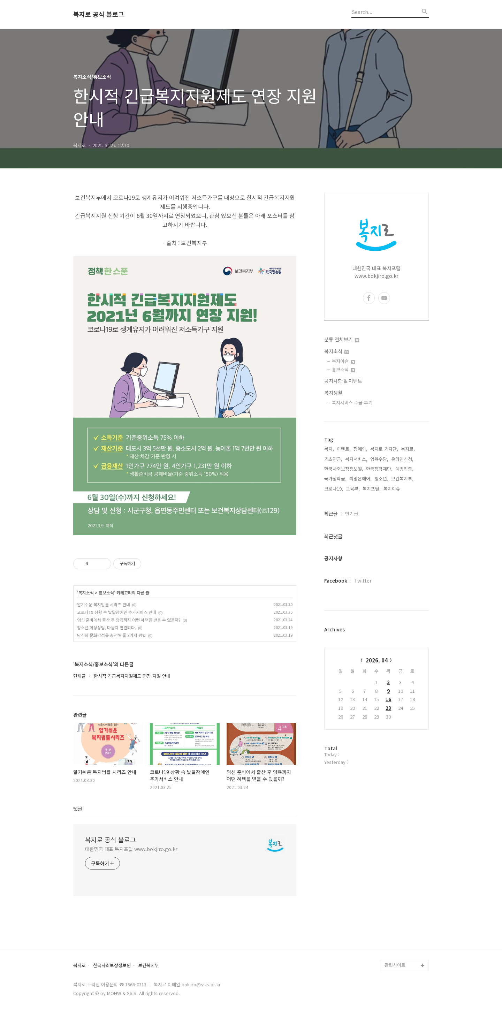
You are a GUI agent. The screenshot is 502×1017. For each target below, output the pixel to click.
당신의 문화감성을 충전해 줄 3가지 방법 (111, 635)
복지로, (408, 449)
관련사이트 (395, 965)
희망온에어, (360, 478)
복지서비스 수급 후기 (352, 402)
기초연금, (333, 459)
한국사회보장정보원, (343, 468)
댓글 (77, 808)
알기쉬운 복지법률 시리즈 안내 (103, 604)
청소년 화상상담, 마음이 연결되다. (106, 627)
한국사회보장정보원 (112, 965)
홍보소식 (106, 592)
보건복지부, (402, 478)
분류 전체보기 (341, 339)
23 (388, 708)
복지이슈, (392, 488)
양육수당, (379, 459)
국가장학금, (335, 478)
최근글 (331, 513)
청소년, (381, 478)
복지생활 (333, 392)
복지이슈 (343, 361)
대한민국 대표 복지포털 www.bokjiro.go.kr (131, 848)
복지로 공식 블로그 (98, 14)
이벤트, (344, 449)
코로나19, (333, 488)
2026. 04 (377, 660)
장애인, (360, 449)
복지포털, (372, 488)
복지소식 (86, 592)
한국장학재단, (379, 468)
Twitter (363, 580)
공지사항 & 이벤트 (343, 380)
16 (388, 699)
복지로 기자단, (384, 449)
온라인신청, (402, 459)
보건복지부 (148, 965)
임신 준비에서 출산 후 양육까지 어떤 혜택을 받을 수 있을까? (129, 620)
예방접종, (404, 468)
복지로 (79, 965)
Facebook (335, 580)
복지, (329, 449)
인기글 (351, 513)
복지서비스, (356, 459)
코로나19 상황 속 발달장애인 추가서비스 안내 (116, 612)
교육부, (353, 488)
